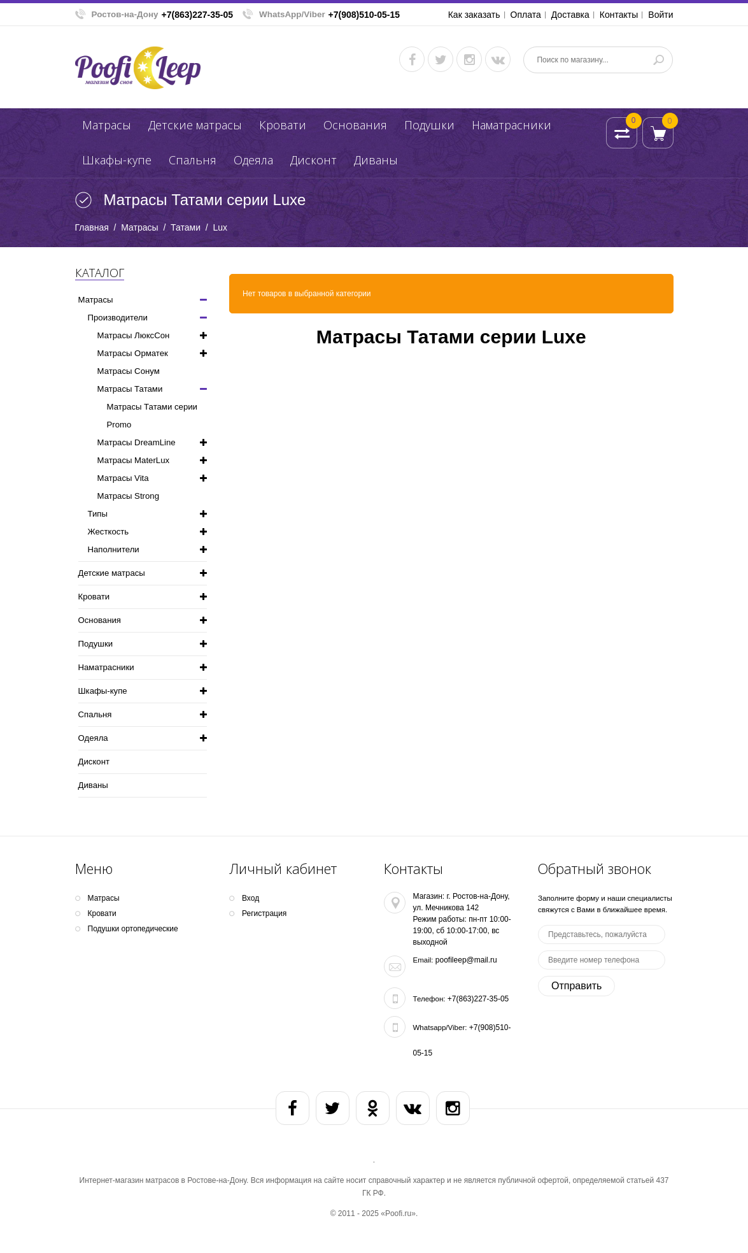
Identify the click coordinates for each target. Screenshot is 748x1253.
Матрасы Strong (128, 496)
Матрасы (106, 124)
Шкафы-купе (117, 160)
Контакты (619, 15)
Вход (250, 898)
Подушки (429, 124)
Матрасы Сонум (128, 371)
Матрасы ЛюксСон (133, 335)
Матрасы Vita (123, 478)
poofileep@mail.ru (466, 960)
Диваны (376, 160)
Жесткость (108, 531)
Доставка (570, 15)
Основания (355, 124)
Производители (118, 317)
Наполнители (113, 549)
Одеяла (253, 160)
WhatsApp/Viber (292, 14)
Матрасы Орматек (132, 353)
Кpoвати (282, 124)
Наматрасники (511, 124)
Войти (660, 15)
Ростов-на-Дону (125, 14)
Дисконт (313, 160)
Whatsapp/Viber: (440, 1027)
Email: (423, 960)
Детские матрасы (195, 124)
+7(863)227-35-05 (197, 15)
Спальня (192, 160)
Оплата (526, 15)
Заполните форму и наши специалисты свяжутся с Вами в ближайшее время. (605, 903)
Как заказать (474, 15)
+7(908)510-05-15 (364, 15)
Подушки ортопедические (133, 928)
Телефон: (429, 999)
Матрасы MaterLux (133, 460)
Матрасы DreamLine (136, 442)
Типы (98, 514)
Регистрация (264, 913)
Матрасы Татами (130, 389)
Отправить (576, 985)
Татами (186, 227)
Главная (92, 227)
